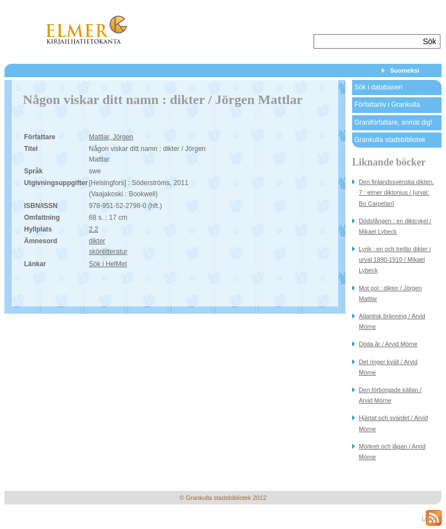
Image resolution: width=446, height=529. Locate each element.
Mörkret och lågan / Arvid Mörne (392, 451)
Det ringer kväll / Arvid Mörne (388, 367)
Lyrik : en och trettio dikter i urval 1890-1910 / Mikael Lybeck (395, 259)
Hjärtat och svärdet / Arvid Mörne (393, 423)
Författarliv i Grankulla (387, 104)
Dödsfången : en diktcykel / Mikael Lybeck (395, 226)
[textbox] (367, 41)
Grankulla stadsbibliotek (389, 140)
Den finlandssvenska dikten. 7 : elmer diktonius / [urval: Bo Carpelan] (396, 192)
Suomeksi (404, 70)
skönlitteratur (108, 252)
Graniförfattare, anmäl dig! (393, 122)
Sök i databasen (378, 87)
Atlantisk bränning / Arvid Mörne (392, 321)
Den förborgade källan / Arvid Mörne (390, 395)
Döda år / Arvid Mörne (388, 344)
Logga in (432, 518)
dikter (97, 241)
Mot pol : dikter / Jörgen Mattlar (390, 293)
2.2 (93, 229)
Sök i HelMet (108, 264)
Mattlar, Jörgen (111, 137)
